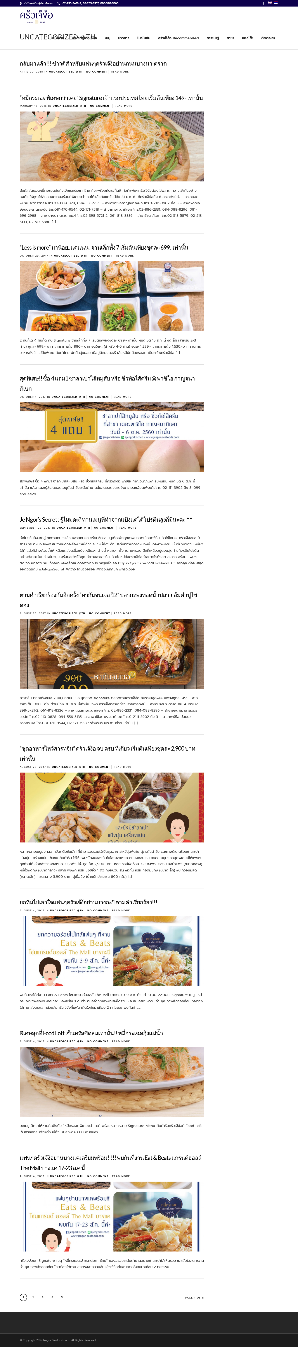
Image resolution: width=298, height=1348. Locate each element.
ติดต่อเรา (268, 38)
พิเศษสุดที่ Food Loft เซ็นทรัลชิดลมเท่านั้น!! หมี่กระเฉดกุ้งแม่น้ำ (91, 1033)
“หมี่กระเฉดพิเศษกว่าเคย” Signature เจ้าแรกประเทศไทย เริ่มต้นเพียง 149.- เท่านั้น (111, 98)
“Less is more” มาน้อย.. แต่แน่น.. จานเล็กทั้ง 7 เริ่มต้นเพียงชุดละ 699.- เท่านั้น (104, 248)
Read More (120, 72)
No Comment (96, 72)
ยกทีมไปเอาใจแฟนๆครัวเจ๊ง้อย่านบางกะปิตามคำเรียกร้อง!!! (88, 903)
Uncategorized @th (66, 72)
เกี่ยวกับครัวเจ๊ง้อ (84, 38)
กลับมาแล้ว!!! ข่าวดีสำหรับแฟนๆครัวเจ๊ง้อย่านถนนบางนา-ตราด (93, 64)
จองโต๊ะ (247, 38)
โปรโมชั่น (143, 38)
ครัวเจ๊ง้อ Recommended (178, 38)
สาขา (230, 38)
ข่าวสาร (123, 38)
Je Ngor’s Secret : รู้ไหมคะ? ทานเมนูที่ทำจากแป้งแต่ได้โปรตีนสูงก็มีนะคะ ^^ (106, 520)
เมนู (107, 38)
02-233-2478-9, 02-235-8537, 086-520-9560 (87, 3)
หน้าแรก (58, 38)
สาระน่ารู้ (213, 38)
